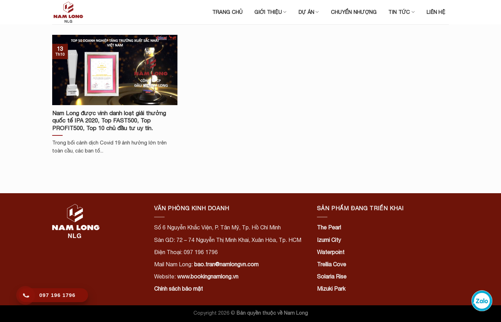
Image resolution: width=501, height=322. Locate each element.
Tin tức (401, 12)
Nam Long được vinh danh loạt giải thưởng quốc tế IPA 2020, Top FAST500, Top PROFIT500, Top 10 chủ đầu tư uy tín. (109, 121)
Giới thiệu (270, 12)
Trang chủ (227, 12)
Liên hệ (436, 12)
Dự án (309, 12)
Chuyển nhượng (354, 12)
